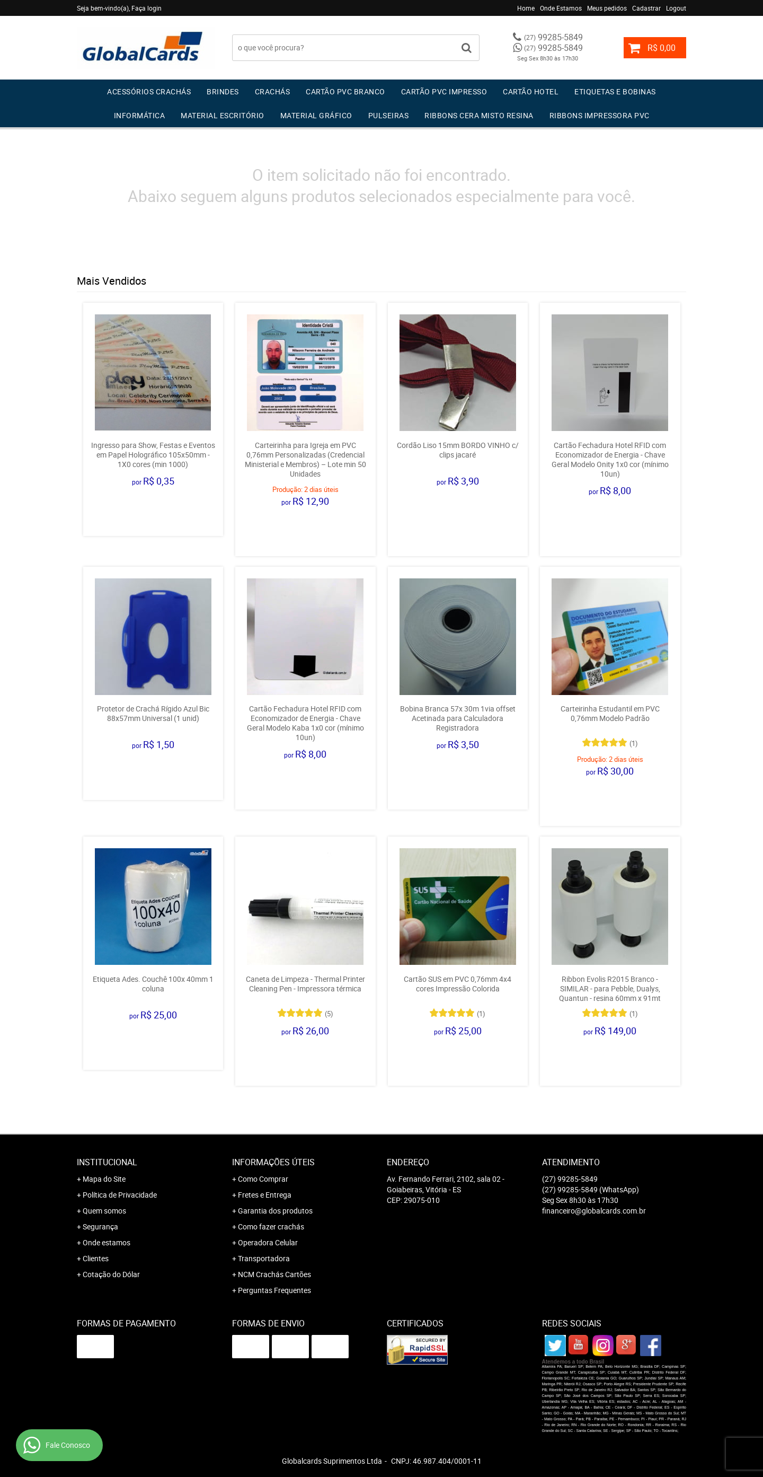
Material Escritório (222, 115)
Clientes (96, 1258)
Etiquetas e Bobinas (615, 91)
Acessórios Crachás (149, 91)
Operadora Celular (268, 1242)
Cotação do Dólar (111, 1274)
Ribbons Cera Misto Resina (479, 115)
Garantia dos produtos (275, 1211)
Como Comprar (263, 1179)
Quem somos (104, 1211)
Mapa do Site (104, 1179)
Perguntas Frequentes (274, 1290)
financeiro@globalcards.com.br (594, 1211)
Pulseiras (388, 115)
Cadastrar (646, 8)
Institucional (107, 1162)
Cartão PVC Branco (345, 91)
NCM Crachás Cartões (274, 1274)
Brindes (223, 91)
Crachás (272, 91)
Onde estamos (106, 1242)
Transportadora (264, 1258)
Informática (139, 115)
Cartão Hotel (530, 91)
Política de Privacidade (120, 1195)
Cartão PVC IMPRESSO (444, 91)
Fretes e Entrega (264, 1195)
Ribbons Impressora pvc (599, 115)
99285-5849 (553, 37)
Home (526, 8)
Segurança (100, 1226)
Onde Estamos (561, 8)
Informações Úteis (273, 1162)
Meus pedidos (607, 8)
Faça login (146, 8)
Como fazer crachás (271, 1226)
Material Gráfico (316, 115)
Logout (676, 8)
